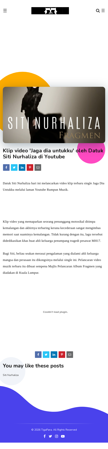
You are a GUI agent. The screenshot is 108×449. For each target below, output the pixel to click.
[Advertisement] (54, 50)
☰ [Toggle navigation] (5, 11)
